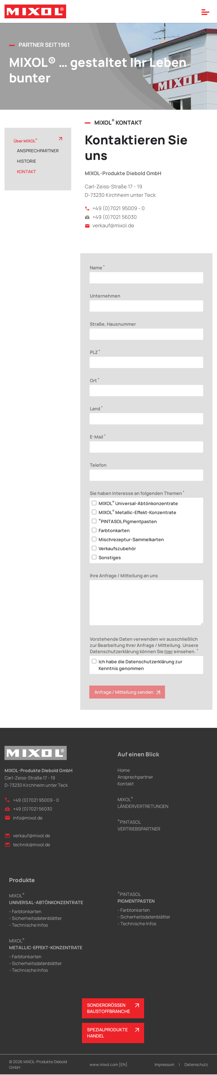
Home (124, 770)
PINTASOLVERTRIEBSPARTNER (139, 825)
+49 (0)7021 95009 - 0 (115, 208)
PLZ (95, 352)
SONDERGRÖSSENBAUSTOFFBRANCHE (109, 1009)
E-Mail (97, 436)
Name (97, 267)
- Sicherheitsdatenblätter (35, 918)
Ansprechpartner (135, 777)
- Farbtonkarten (25, 912)
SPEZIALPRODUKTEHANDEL (107, 1033)
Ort (94, 380)
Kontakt (126, 784)
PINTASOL (136, 897)
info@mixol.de (23, 818)
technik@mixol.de (27, 845)
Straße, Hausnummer (113, 324)
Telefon (98, 465)
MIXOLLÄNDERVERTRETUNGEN (143, 802)
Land (96, 408)
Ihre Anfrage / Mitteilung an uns (124, 575)
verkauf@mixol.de (109, 225)
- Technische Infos (28, 925)
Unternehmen (105, 296)
